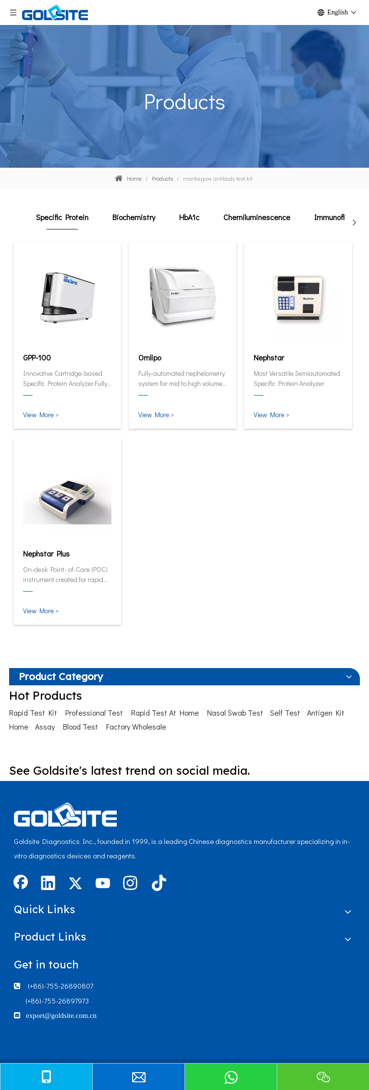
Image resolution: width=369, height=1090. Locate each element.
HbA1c (189, 217)
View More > (41, 414)
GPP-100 (37, 357)
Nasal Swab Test (235, 712)
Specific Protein (62, 217)
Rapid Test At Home (165, 712)
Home (18, 726)
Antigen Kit (325, 712)
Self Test (285, 712)
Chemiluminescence (256, 217)
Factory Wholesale (136, 726)
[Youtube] (102, 883)
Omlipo (149, 357)
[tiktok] (157, 883)
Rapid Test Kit (33, 712)
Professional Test (94, 712)
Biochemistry (133, 217)
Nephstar (269, 357)
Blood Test (80, 726)
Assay (45, 726)
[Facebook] (20, 883)
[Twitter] (75, 883)
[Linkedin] (48, 883)
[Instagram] (130, 883)
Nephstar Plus (46, 553)
